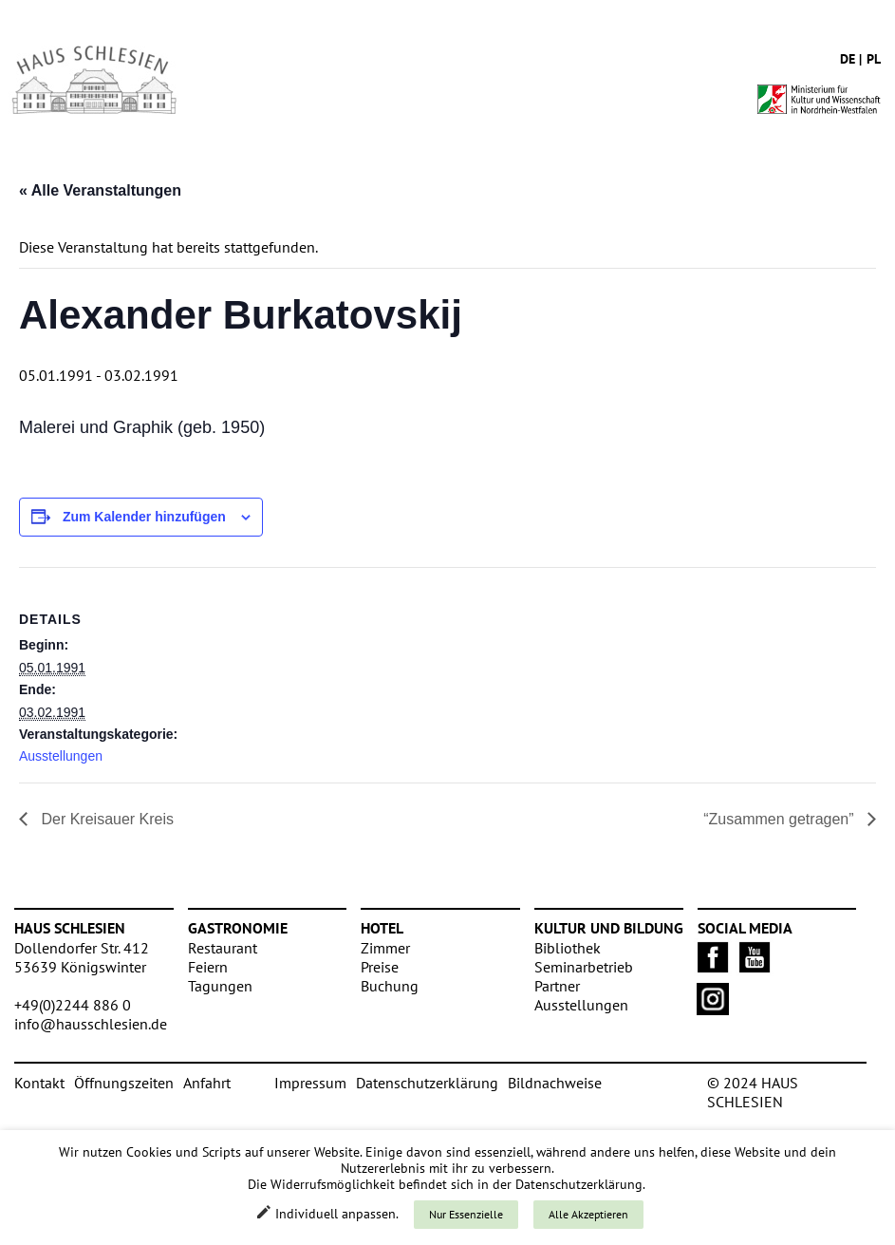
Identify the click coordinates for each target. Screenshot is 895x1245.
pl (874, 58)
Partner (557, 985)
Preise (380, 966)
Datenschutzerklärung (427, 1082)
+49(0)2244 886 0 (72, 1004)
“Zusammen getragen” (780, 819)
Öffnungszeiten (124, 1082)
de (847, 58)
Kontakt (39, 1082)
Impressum (310, 1082)
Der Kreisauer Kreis (105, 819)
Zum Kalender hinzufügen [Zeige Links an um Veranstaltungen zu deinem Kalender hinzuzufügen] (144, 516)
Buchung (390, 985)
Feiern (208, 966)
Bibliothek (567, 947)
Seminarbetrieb (583, 966)
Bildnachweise (555, 1082)
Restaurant (222, 947)
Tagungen (220, 985)
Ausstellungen (61, 756)
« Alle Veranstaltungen (100, 190)
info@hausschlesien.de (90, 1023)
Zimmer (385, 947)
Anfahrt (207, 1082)
